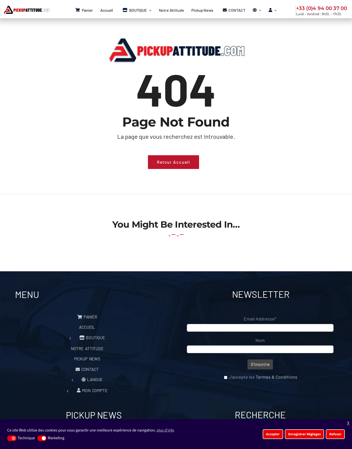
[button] (11, 438)
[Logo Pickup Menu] (26, 8)
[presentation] (231, 396)
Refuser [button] (335, 434)
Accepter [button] (273, 434)
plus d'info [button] (165, 430)
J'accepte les (260, 377)
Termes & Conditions (276, 377)
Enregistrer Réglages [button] (304, 434)
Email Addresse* (260, 318)
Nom (260, 340)
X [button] (348, 423)
